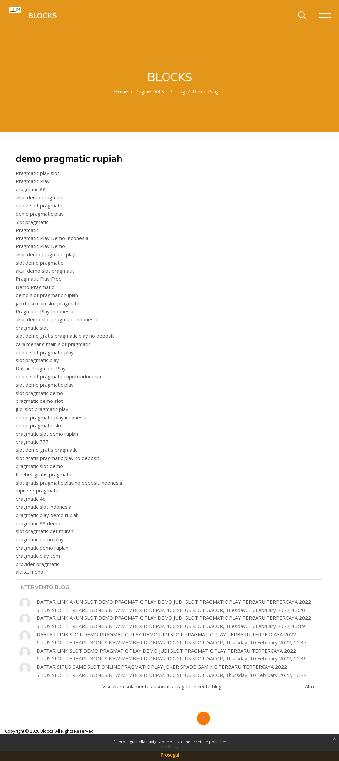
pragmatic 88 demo (38, 523)
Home (121, 91)
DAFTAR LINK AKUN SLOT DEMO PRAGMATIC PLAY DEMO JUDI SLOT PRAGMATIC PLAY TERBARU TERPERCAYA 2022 (174, 601)
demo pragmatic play (40, 213)
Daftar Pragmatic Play (41, 368)
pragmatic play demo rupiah (47, 515)
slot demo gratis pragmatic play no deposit (65, 335)
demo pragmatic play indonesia (51, 417)
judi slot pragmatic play (42, 409)
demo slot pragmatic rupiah (47, 295)
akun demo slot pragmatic (45, 270)
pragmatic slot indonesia (43, 506)
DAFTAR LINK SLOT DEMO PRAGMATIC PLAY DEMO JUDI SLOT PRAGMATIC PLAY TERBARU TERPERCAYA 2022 (166, 634)
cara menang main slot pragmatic (53, 344)
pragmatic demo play (40, 539)
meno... (38, 572)
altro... (22, 572)
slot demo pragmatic (39, 262)
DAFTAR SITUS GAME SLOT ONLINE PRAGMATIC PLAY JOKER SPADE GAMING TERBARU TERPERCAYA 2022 (162, 666)
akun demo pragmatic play (45, 254)
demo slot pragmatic (39, 205)
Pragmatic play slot (37, 173)
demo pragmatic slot (39, 425)
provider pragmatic (37, 564)
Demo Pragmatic (35, 287)
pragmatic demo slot (39, 401)
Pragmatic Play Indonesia (44, 311)
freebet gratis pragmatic (44, 474)
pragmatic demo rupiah (42, 547)
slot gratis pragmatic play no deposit (57, 458)
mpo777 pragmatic (37, 490)
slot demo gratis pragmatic (46, 449)
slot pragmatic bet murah (44, 531)
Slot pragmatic (32, 222)
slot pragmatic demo (39, 393)
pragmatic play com (38, 555)
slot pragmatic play (37, 360)
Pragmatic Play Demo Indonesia (52, 238)
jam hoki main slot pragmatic (48, 303)
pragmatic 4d (31, 498)
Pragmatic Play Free (39, 278)
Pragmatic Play (33, 181)
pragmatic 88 (31, 189)
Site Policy (169, 746)
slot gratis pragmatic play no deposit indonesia (69, 482)
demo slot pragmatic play (44, 352)
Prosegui (169, 755)
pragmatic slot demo (39, 466)
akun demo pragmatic (40, 197)
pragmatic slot (32, 327)
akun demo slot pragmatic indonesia (56, 319)
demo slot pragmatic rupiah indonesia (58, 376)
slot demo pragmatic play (44, 384)
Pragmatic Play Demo (40, 246)
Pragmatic (27, 230)
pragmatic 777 (32, 441)
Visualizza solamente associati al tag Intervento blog (162, 686)
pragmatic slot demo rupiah (47, 433)
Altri (309, 686)
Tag (180, 91)
